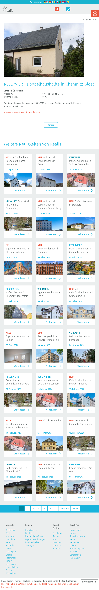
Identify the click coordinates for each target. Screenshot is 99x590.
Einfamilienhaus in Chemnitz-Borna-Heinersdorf (17, 161)
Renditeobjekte (32, 542)
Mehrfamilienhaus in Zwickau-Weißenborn (80, 161)
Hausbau (74, 551)
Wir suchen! (11, 573)
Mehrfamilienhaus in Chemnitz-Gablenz (80, 249)
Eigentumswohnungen (35, 539)
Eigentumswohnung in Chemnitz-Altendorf (17, 249)
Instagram (57, 542)
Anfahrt (73, 545)
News (72, 539)
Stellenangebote (77, 548)
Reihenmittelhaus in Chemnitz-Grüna (16, 468)
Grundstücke (31, 530)
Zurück (51, 125)
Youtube (56, 548)
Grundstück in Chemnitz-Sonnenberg (17, 205)
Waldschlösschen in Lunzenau (79, 336)
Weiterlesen (19, 190)
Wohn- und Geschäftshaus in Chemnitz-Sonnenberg (49, 205)
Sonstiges (29, 545)
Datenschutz (75, 555)
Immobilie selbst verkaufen (10, 542)
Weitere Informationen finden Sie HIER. (22, 112)
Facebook (57, 533)
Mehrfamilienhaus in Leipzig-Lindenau (80, 380)
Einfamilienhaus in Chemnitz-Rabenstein (17, 293)
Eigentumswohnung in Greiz (49, 293)
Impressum (75, 558)
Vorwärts (64, 508)
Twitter (56, 536)
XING (55, 539)
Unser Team (75, 530)
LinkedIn (57, 545)
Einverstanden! (89, 582)
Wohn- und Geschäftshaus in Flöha (46, 161)
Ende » (75, 508)
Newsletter (75, 542)
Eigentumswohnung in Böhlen (17, 336)
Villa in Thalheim (49, 420)
